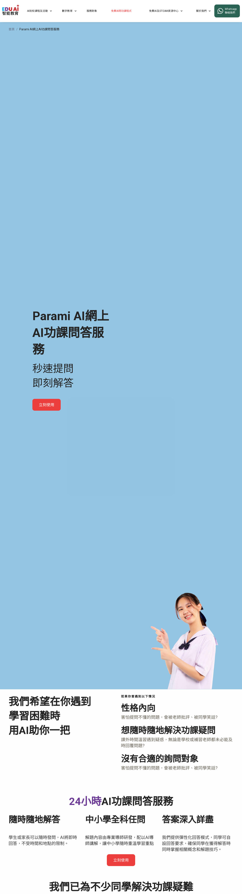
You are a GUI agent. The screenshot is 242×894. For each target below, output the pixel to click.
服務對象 (92, 10)
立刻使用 (46, 404)
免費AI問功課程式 (121, 10)
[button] (39, 11)
